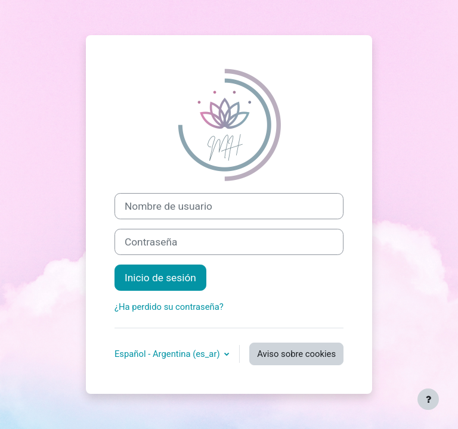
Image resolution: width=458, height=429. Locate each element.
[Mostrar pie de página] (428, 399)
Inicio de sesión (160, 278)
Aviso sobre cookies (296, 354)
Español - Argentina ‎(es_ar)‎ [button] (168, 354)
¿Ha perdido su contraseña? (169, 306)
